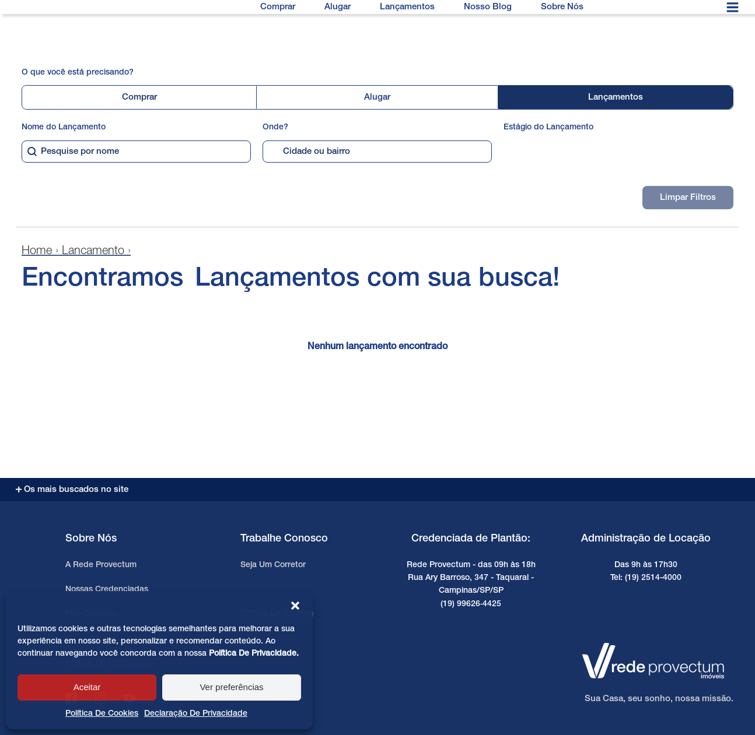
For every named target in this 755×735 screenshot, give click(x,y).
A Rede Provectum (101, 565)
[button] (295, 605)
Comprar (277, 7)
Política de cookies (101, 714)
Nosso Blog (488, 7)
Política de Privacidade (252, 653)
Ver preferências (231, 687)
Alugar (337, 7)
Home (37, 251)
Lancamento (93, 251)
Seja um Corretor (273, 565)
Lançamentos (407, 7)
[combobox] (136, 151)
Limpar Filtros (688, 198)
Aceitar (87, 687)
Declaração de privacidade (195, 714)
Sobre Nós (562, 7)
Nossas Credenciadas (106, 589)
